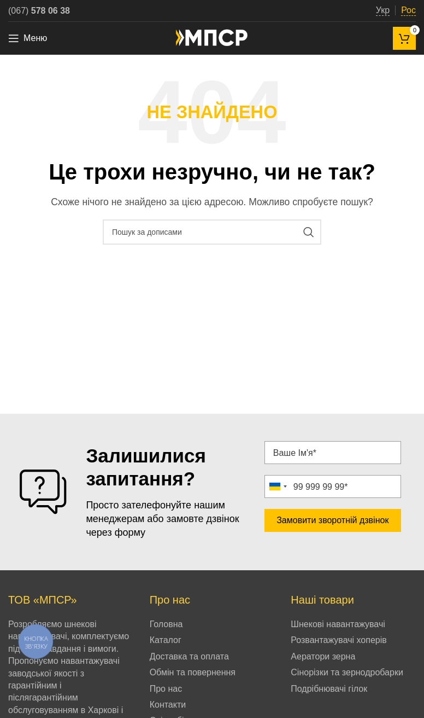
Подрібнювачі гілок (329, 688)
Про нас (166, 688)
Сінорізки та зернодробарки (347, 672)
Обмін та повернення (192, 672)
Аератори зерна (323, 656)
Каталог (165, 640)
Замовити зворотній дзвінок (332, 520)
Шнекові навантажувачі (338, 624)
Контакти (168, 704)
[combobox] (277, 486)
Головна (166, 624)
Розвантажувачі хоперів (338, 640)
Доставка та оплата (189, 656)
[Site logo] (212, 37)
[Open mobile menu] (27, 38)
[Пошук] (212, 232)
